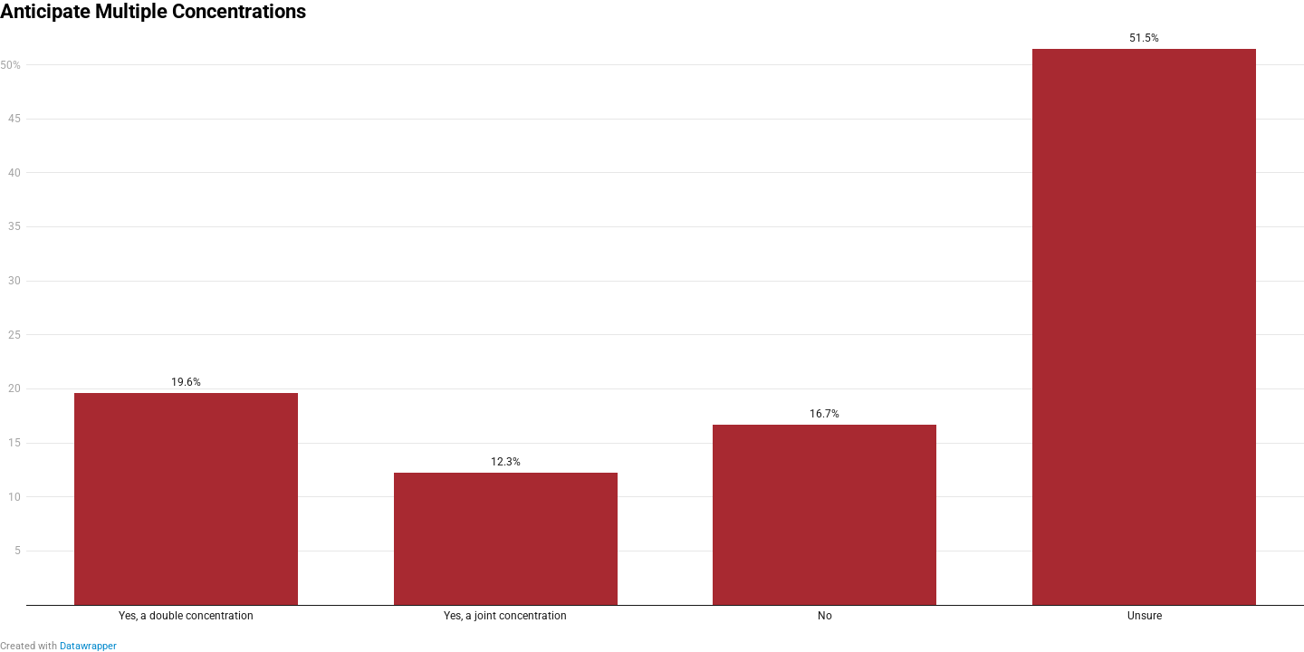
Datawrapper (88, 646)
